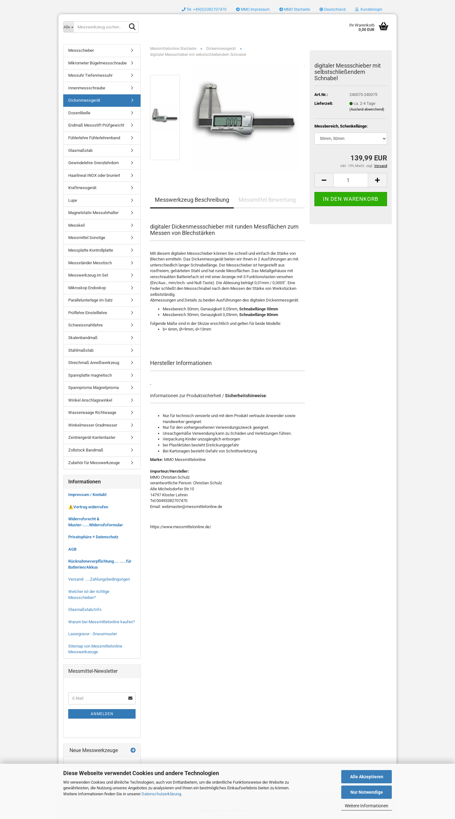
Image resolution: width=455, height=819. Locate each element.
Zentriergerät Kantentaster (91, 437)
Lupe (72, 200)
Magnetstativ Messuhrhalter (93, 212)
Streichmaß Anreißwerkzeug (93, 362)
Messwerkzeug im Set (88, 275)
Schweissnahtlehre (85, 325)
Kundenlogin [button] (368, 9)
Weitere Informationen (366, 805)
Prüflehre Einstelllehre (87, 312)
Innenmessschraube (86, 88)
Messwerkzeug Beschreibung (192, 199)
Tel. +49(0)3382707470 (204, 9)
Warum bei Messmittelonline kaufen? (101, 621)
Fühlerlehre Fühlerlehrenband (94, 137)
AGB (72, 549)
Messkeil (76, 225)
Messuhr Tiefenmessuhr (90, 75)
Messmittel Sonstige (86, 237)
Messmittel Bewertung (267, 199)
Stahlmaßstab (81, 350)
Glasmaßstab (80, 150)
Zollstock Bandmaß (85, 450)
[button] (332, 9)
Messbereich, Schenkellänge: (341, 126)
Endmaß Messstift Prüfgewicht (96, 125)
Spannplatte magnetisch (90, 375)
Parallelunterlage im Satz (90, 300)
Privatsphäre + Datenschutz (93, 537)
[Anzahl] (350, 180)
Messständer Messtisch (90, 262)
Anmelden (102, 714)
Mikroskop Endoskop (87, 287)
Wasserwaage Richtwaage (92, 412)
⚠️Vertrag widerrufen (88, 507)
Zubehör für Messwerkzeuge (94, 462)
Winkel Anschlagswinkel (90, 400)
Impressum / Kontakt (87, 494)
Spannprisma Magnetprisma (93, 387)
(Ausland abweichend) (366, 109)
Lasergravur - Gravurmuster (92, 633)
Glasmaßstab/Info (84, 609)
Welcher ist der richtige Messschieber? (88, 594)
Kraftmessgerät (82, 187)
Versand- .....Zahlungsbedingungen (99, 579)
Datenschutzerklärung (161, 794)
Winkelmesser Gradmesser (92, 425)
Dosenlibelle (79, 113)
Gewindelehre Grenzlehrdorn (93, 162)
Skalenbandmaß (83, 337)
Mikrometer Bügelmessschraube (97, 63)
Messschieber (81, 50)
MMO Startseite (294, 9)
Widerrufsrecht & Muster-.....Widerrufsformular (95, 522)
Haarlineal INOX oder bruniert (94, 175)
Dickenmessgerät (84, 100)
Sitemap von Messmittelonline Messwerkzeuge (95, 649)
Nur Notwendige (366, 792)
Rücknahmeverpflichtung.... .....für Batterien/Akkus (99, 564)
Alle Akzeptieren (366, 776)
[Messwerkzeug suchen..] (68, 27)
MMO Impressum (253, 9)
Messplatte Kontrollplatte (90, 250)
